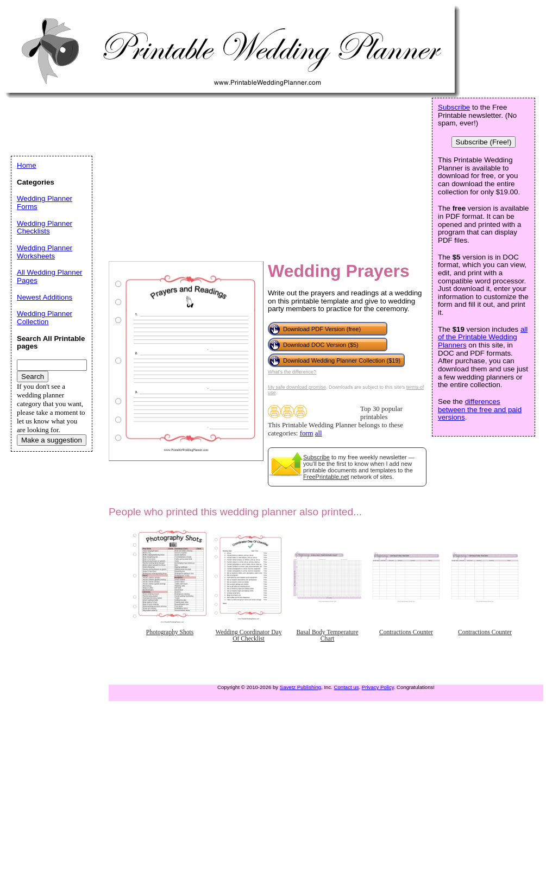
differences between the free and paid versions (480, 409)
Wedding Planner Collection (44, 317)
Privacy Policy (378, 687)
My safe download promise (297, 387)
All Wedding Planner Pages (50, 276)
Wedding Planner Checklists (44, 227)
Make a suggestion (51, 440)
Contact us (346, 687)
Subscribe (316, 457)
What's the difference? (292, 372)
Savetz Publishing (300, 687)
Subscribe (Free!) (484, 142)
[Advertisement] (145, 177)
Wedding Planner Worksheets (44, 252)
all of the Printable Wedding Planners (483, 337)
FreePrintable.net (326, 476)
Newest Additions (44, 297)
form (306, 433)
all (318, 433)
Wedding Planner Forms (44, 202)
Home (26, 165)
